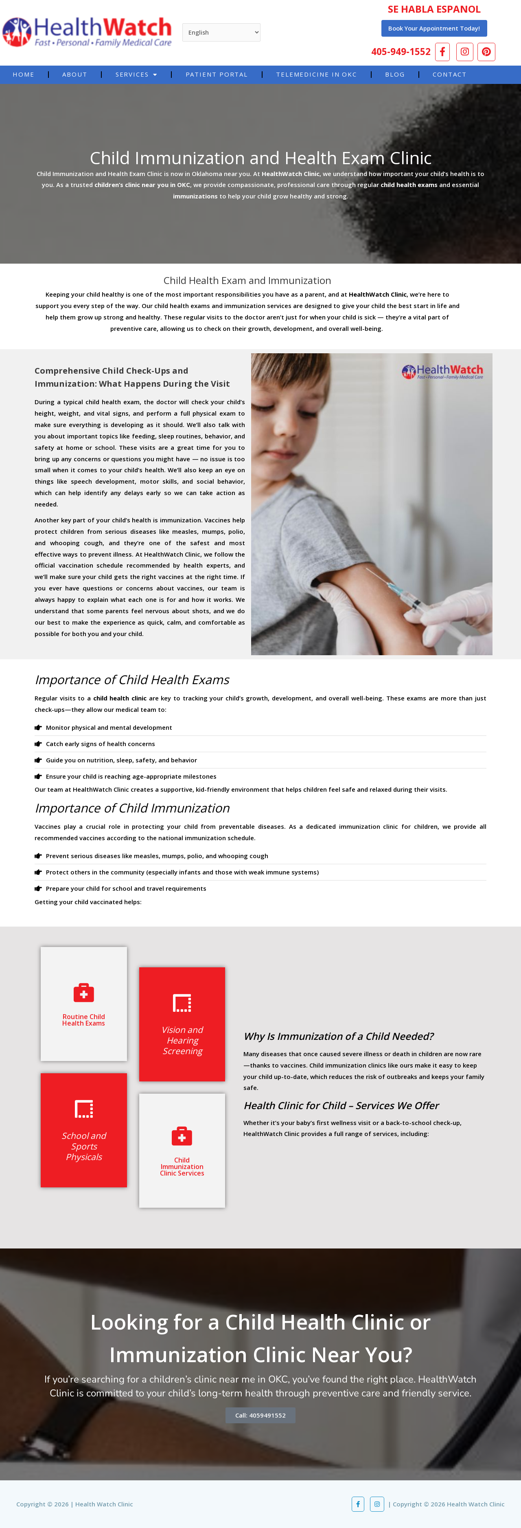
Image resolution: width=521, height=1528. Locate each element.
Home (24, 74)
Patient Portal (217, 74)
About (75, 74)
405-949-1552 (401, 51)
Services (137, 74)
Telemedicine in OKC (316, 74)
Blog (395, 74)
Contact (449, 74)
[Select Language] (222, 32)
